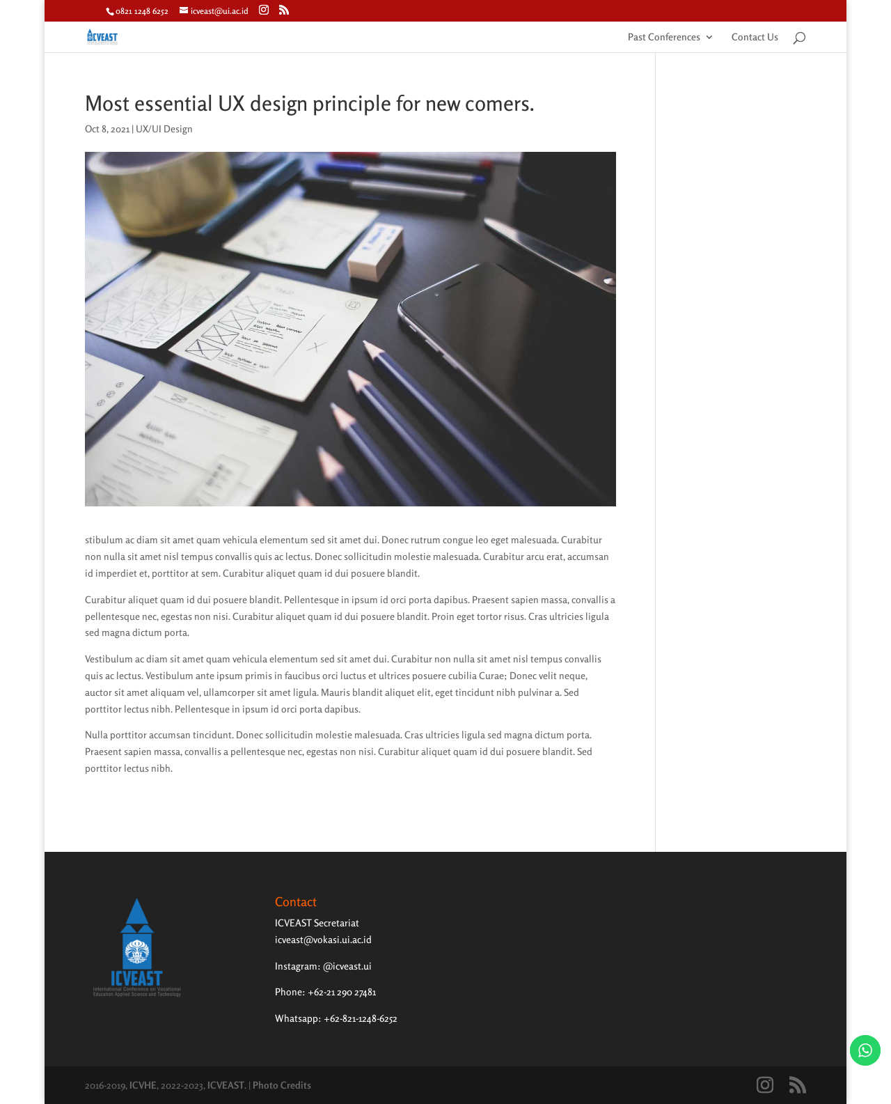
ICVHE (143, 1085)
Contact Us (755, 37)
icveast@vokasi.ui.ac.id (323, 939)
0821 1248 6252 (142, 11)
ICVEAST (225, 1085)
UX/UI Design (164, 128)
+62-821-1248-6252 (360, 1018)
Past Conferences (664, 37)
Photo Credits (282, 1085)
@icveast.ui (347, 966)
